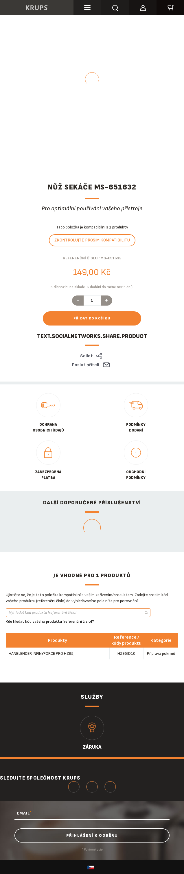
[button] (142, 7)
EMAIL (24, 813)
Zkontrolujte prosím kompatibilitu (92, 240)
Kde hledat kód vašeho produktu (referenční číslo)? (50, 621)
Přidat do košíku (92, 318)
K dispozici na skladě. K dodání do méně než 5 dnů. (92, 287)
